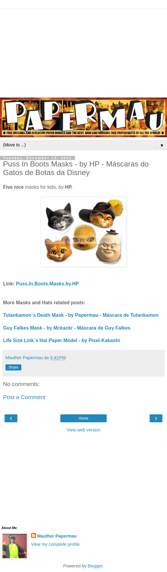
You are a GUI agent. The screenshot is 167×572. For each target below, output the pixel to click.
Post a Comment (24, 397)
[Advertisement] (83, 52)
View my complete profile (55, 544)
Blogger (95, 565)
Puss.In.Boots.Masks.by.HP (47, 283)
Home (83, 418)
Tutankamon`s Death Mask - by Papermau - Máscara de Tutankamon (80, 315)
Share (13, 367)
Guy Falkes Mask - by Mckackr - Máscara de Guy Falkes (66, 328)
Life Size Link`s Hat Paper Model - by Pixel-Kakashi (61, 340)
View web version (83, 429)
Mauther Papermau (57, 536)
